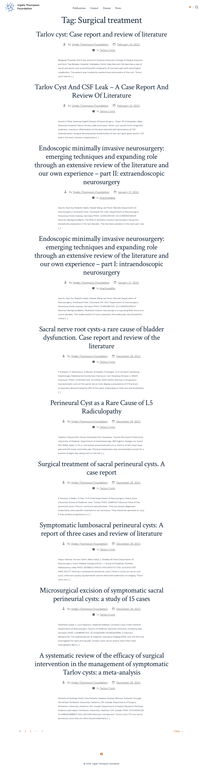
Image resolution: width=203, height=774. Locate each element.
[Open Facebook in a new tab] (190, 7)
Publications (79, 8)
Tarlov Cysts (107, 50)
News (118, 8)
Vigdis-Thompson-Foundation (90, 44)
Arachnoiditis (107, 198)
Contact (94, 8)
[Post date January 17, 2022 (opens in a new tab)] (126, 192)
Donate (107, 8)
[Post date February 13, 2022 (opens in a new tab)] (126, 44)
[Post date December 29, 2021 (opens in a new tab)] (126, 356)
